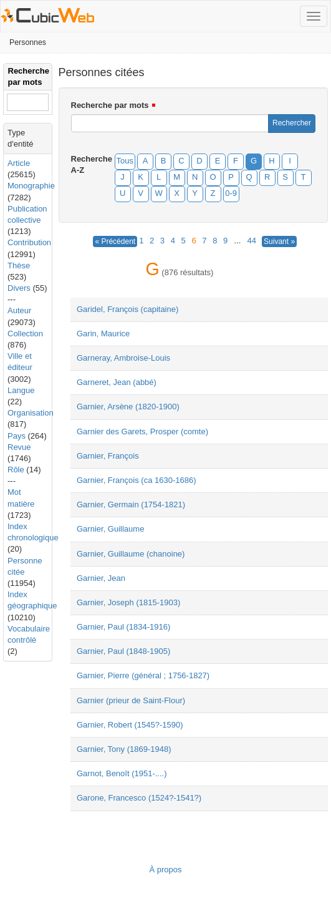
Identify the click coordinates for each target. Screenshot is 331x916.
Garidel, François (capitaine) (127, 309)
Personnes (27, 42)
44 (251, 240)
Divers (19, 288)
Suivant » (279, 241)
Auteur (19, 310)
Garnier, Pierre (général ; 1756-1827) (143, 675)
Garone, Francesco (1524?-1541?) (139, 797)
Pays (16, 436)
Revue (19, 447)
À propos (165, 869)
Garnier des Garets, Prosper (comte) (142, 431)
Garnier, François (108, 455)
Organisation (30, 412)
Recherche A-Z (89, 164)
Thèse (18, 265)
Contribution (29, 242)
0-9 (231, 193)
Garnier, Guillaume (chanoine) (131, 553)
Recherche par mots (110, 105)
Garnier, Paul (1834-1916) (123, 626)
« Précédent (115, 241)
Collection (25, 333)
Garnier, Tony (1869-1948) (124, 749)
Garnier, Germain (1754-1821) (131, 504)
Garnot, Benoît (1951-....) (122, 773)
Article (18, 163)
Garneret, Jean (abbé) (116, 382)
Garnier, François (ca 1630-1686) (136, 480)
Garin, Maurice (103, 333)
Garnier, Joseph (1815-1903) (128, 602)
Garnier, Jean (101, 578)
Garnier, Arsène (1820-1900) (128, 406)
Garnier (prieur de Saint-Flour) (131, 700)
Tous (125, 160)
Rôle (15, 469)
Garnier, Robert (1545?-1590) (130, 724)
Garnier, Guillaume (110, 529)
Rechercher (291, 123)
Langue (20, 390)
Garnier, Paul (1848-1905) (123, 651)
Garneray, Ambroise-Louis (123, 358)
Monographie (31, 185)
